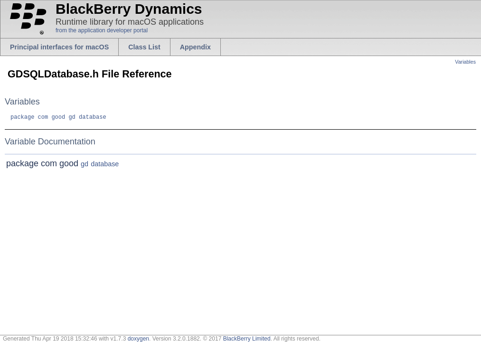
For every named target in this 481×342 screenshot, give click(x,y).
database (92, 118)
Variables (465, 62)
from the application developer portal (102, 30)
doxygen (138, 338)
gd (71, 118)
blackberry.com (14, 26)
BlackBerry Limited (247, 338)
